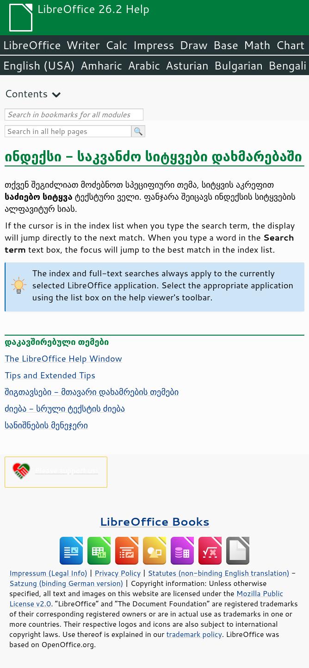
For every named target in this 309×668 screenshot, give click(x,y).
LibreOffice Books (154, 521)
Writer (82, 45)
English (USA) (39, 65)
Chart (290, 45)
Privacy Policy (117, 573)
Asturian (187, 65)
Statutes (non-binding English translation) (218, 573)
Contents (26, 93)
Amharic (101, 65)
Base (225, 45)
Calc (116, 45)
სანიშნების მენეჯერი (46, 425)
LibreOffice (32, 45)
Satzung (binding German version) (66, 583)
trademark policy (194, 634)
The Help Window (63, 358)
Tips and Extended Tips (50, 375)
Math (257, 45)
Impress (153, 45)
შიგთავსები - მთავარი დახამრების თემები (92, 392)
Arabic (144, 65)
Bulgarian (238, 65)
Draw (193, 45)
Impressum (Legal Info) (48, 573)
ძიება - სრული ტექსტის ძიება (65, 408)
